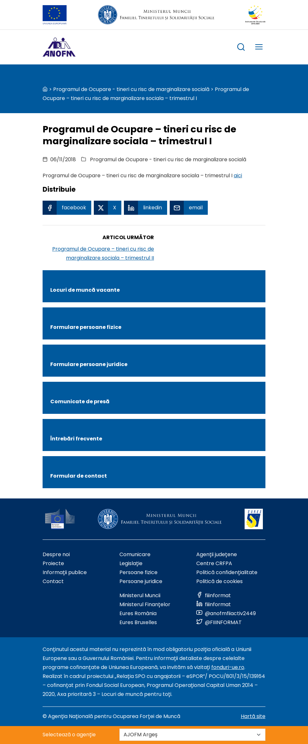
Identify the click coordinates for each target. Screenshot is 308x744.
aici (238, 175)
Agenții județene (216, 554)
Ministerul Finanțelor (144, 604)
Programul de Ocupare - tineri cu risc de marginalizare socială (131, 89)
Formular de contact (78, 476)
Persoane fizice (138, 572)
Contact (53, 581)
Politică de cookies (219, 581)
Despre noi (56, 554)
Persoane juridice (140, 581)
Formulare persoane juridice (88, 364)
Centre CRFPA (214, 563)
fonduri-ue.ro (227, 667)
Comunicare (134, 554)
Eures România (138, 613)
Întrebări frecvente (76, 438)
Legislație (130, 563)
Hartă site (253, 716)
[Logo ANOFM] (59, 47)
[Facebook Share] (67, 208)
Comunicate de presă (79, 401)
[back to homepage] (45, 89)
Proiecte (53, 563)
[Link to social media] (213, 595)
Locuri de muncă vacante (85, 290)
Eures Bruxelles (138, 622)
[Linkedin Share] (145, 208)
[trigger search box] (241, 48)
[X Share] (107, 208)
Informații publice (65, 572)
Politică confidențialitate (226, 572)
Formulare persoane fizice (85, 327)
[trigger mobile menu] (259, 48)
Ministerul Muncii (139, 595)
